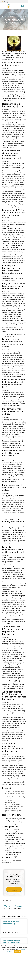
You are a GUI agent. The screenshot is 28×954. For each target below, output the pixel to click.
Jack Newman (12, 818)
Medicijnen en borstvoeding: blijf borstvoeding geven (15, 807)
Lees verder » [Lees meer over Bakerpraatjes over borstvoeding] (6, 928)
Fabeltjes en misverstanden (13, 812)
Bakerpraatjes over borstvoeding (11, 922)
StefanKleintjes (6, 862)
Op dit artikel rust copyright (13, 860)
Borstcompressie (10, 802)
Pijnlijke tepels (9, 800)
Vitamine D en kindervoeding (14, 810)
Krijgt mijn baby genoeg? (12, 804)
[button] (22, 6)
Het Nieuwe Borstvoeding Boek (14, 791)
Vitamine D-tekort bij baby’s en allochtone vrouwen (12, 942)
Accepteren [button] (17, 951)
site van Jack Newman (18, 820)
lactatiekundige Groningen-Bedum (15, 794)
